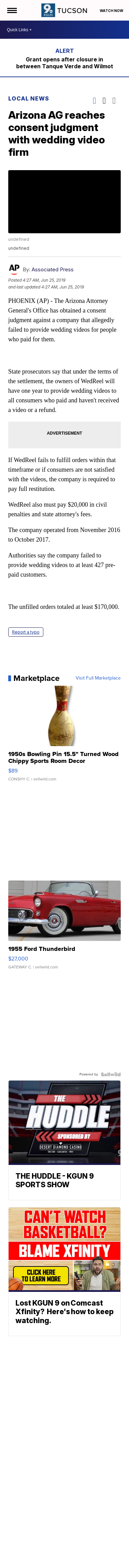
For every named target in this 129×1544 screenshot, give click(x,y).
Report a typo (26, 632)
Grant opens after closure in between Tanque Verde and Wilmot (64, 63)
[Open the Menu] (11, 10)
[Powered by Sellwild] (111, 1074)
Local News (28, 98)
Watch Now (112, 11)
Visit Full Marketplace (98, 678)
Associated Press (53, 269)
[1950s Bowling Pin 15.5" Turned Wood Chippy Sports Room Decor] (64, 737)
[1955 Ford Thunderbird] (64, 928)
